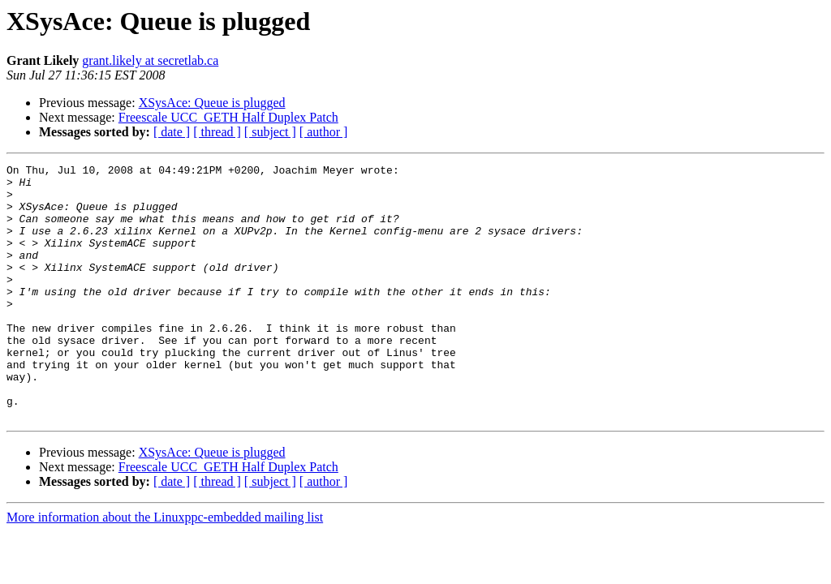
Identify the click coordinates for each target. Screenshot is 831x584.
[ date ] (171, 132)
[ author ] (323, 132)
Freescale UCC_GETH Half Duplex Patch (228, 117)
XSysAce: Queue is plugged (212, 103)
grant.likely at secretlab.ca (150, 60)
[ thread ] (217, 132)
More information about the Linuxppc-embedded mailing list (164, 568)
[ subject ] (270, 132)
